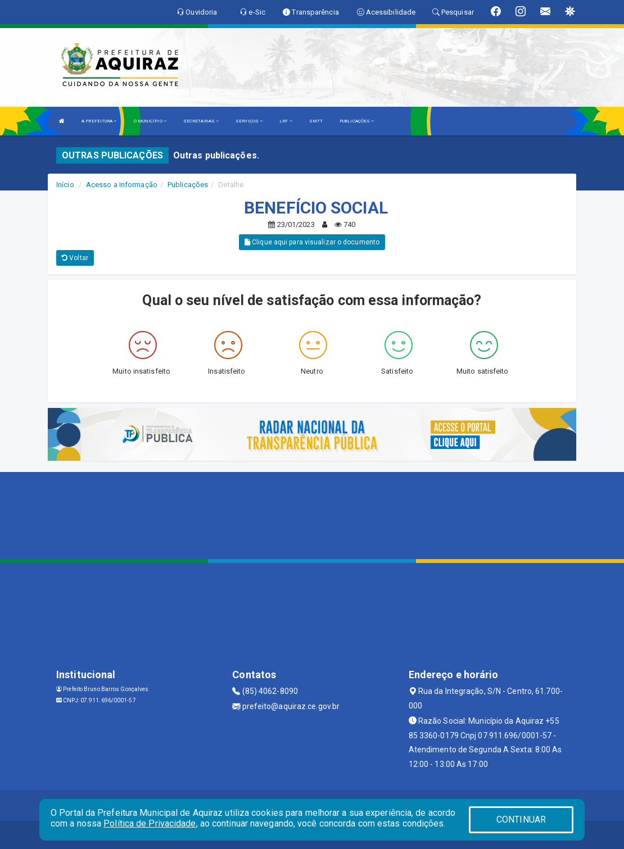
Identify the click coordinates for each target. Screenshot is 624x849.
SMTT (316, 121)
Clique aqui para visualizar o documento (312, 242)
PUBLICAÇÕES (357, 121)
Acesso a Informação (121, 184)
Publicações (188, 184)
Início (65, 184)
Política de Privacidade (149, 823)
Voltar (75, 258)
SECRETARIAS (201, 121)
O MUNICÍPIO (150, 121)
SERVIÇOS (249, 121)
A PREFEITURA (99, 121)
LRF (285, 121)
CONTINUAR (521, 819)
